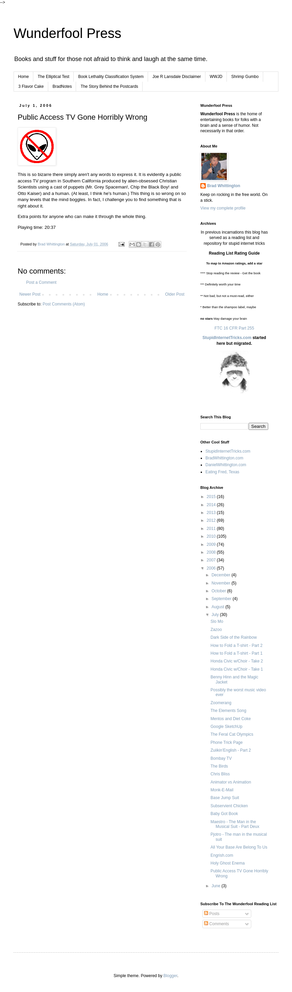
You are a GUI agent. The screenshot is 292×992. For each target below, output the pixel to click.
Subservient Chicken (229, 805)
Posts (211, 913)
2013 (212, 512)
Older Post (174, 294)
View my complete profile (222, 208)
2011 (212, 528)
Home (23, 76)
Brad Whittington (223, 185)
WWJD (216, 76)
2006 (212, 568)
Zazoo (216, 629)
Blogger (170, 975)
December (222, 575)
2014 (212, 504)
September (222, 598)
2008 (212, 552)
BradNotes (62, 86)
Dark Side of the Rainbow (234, 637)
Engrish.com (222, 855)
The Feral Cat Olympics (232, 734)
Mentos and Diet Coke (231, 718)
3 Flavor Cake (31, 86)
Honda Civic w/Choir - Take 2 (237, 661)
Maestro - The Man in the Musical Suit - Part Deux (235, 824)
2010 (212, 536)
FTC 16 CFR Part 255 (234, 328)
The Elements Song (228, 710)
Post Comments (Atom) (63, 304)
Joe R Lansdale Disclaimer (176, 76)
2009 (212, 544)
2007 (212, 560)
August (218, 606)
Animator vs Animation (231, 782)
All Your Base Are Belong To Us (239, 847)
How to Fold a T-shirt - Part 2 (236, 645)
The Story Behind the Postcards (109, 86)
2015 (212, 496)
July (216, 614)
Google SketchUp (226, 726)
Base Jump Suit (225, 797)
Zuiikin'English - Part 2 (231, 750)
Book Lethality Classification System (111, 76)
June (216, 886)
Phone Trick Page (227, 742)
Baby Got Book (224, 813)
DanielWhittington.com (225, 464)
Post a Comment (41, 282)
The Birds (219, 766)
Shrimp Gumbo (245, 76)
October (219, 591)
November (222, 583)
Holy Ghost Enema (228, 863)
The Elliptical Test (53, 76)
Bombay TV (221, 758)
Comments (216, 923)
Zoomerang (221, 702)
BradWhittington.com (224, 458)
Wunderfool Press (67, 33)
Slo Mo (217, 621)
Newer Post (29, 294)
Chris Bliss (220, 774)
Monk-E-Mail (222, 790)
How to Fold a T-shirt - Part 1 (236, 653)
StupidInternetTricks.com (226, 337)
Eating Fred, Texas (222, 472)
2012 (212, 520)
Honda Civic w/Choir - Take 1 (237, 669)
